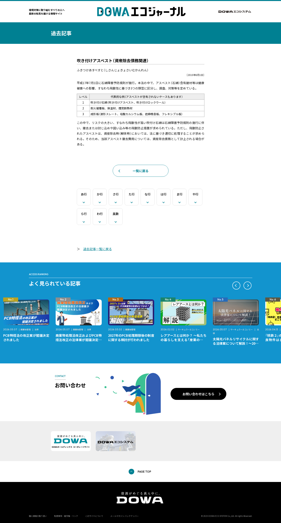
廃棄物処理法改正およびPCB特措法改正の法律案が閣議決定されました (79, 339)
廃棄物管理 (26, 329)
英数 (116, 214)
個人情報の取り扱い (38, 515)
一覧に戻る (141, 170)
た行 (132, 194)
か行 (100, 194)
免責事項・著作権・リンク (66, 515)
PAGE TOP (144, 471)
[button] (236, 285)
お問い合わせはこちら (198, 394)
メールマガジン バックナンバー (124, 515)
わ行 (100, 214)
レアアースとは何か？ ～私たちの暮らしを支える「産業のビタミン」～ (184, 339)
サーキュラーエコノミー (189, 329)
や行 (195, 194)
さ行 (116, 194)
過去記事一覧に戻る (97, 248)
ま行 (179, 194)
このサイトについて (94, 515)
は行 (164, 194)
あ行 (84, 194)
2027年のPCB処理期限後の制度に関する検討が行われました (131, 337)
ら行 (84, 214)
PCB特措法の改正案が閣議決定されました (26, 337)
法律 (36, 329)
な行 (148, 194)
